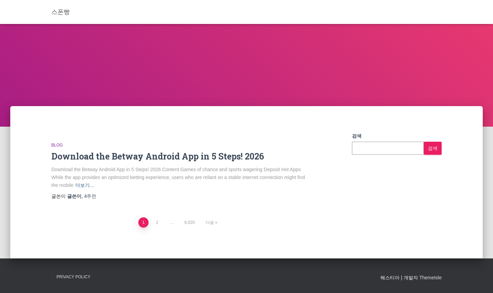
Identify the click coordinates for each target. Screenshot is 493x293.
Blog (57, 145)
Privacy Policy (73, 277)
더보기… (84, 185)
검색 (357, 136)
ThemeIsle (430, 277)
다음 (210, 222)
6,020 (190, 222)
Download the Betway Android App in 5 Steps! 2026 (157, 156)
